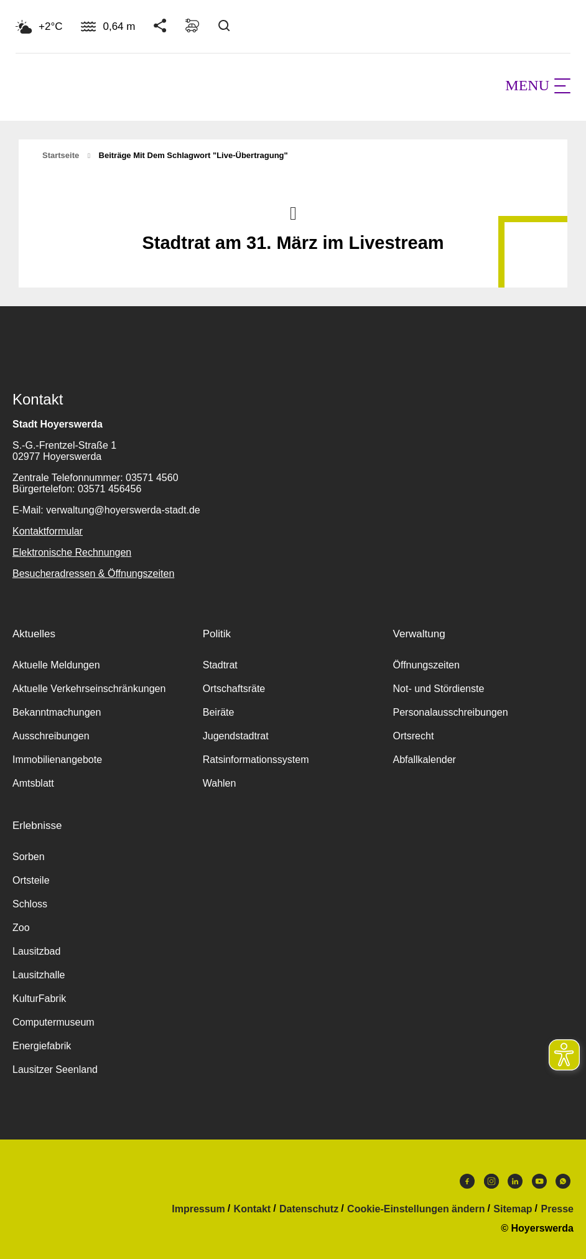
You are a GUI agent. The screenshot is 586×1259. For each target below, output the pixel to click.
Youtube (539, 1181)
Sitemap (512, 1209)
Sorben (28, 856)
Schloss (29, 904)
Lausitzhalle (38, 975)
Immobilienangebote (57, 759)
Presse (557, 1209)
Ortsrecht (413, 736)
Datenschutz (308, 1209)
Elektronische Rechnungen (71, 552)
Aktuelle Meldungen (56, 665)
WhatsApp (563, 1181)
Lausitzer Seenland (55, 1069)
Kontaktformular (47, 531)
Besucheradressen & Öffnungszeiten (93, 573)
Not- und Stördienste (439, 688)
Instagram (491, 1181)
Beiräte (219, 712)
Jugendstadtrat (236, 736)
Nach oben (293, 212)
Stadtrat (220, 665)
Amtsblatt (33, 783)
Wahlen (219, 783)
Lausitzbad (36, 951)
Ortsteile (31, 880)
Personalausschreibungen (450, 712)
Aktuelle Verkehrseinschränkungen (88, 688)
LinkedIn (515, 1181)
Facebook (467, 1181)
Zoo (21, 927)
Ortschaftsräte (234, 688)
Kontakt (252, 1209)
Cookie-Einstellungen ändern (416, 1209)
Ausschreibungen (51, 736)
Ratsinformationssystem (256, 759)
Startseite (60, 155)
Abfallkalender (424, 759)
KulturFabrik (39, 998)
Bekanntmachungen (56, 712)
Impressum (198, 1209)
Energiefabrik (41, 1046)
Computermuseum (53, 1022)
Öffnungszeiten (426, 665)
